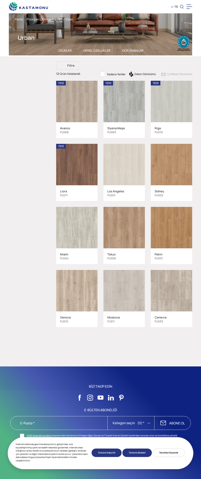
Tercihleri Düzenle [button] (168, 452)
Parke (19, 19)
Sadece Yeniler (116, 74)
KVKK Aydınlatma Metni (39, 435)
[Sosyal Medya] (80, 396)
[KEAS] (28, 5)
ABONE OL (177, 423)
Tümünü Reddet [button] (137, 452)
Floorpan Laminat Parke (43, 19)
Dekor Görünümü (145, 74)
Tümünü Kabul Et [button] (106, 452)
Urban (68, 19)
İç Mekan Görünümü (179, 74)
